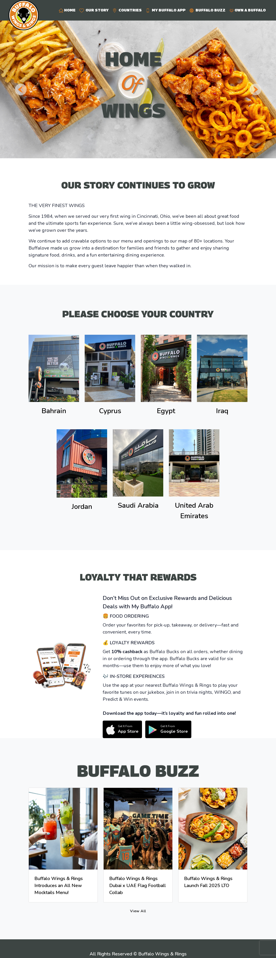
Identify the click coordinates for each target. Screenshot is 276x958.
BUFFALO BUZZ (207, 10)
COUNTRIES (127, 10)
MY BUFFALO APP (165, 10)
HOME (67, 10)
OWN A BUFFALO (247, 10)
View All (138, 911)
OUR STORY (94, 10)
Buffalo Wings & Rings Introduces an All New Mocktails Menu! (58, 885)
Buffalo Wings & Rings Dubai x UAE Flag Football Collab (137, 885)
